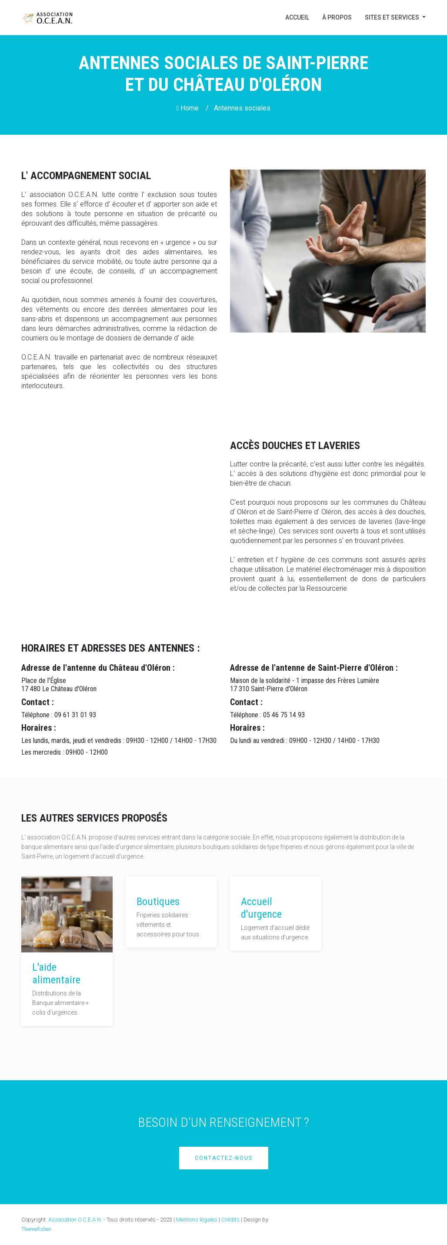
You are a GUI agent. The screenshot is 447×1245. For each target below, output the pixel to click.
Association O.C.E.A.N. (75, 1219)
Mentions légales (196, 1219)
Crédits (230, 1219)
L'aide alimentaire (56, 973)
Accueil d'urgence (261, 907)
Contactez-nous (224, 1158)
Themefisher (36, 1229)
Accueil (300, 17)
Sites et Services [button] (392, 17)
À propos (337, 17)
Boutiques (158, 901)
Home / (193, 108)
